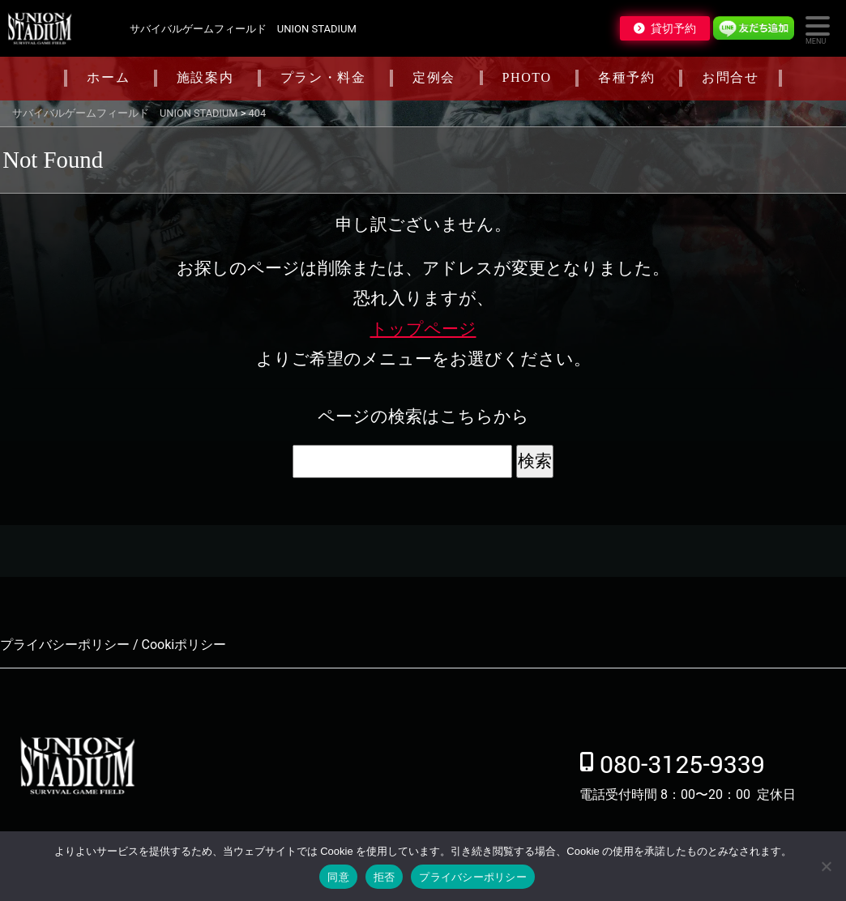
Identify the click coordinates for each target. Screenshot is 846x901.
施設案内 (205, 77)
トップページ (423, 329)
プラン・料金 (323, 77)
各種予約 (626, 77)
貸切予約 (673, 28)
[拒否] (826, 866)
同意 (338, 877)
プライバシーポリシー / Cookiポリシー (113, 644)
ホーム (108, 77)
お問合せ (730, 77)
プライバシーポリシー (473, 877)
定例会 (433, 77)
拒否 (384, 877)
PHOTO (527, 77)
